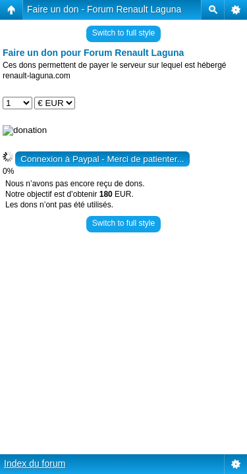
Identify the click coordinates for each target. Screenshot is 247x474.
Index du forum (34, 463)
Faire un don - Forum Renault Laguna (104, 9)
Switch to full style (123, 33)
